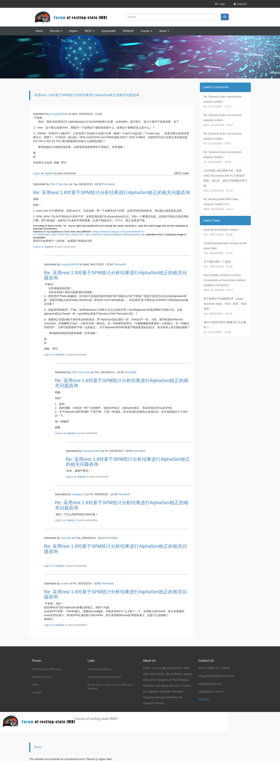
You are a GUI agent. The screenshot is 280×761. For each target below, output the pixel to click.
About (164, 31)
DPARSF (128, 31)
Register (242, 3)
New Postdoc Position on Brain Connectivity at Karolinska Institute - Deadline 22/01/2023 (225, 280)
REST (90, 31)
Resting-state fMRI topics (47, 669)
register (48, 173)
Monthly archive (41, 676)
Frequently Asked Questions (105, 676)
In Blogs (37, 692)
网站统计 (203, 699)
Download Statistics (99, 669)
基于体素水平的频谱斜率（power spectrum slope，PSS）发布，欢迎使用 (225, 303)
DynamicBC (109, 31)
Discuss (56, 31)
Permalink (109, 184)
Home (39, 31)
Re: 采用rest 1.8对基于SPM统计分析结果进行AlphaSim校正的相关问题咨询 (111, 192)
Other (35, 684)
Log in (36, 173)
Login (222, 3)
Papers (73, 31)
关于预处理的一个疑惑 (217, 261)
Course (146, 31)
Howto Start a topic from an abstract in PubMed (111, 686)
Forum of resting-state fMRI (96, 719)
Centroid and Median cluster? (221, 229)
